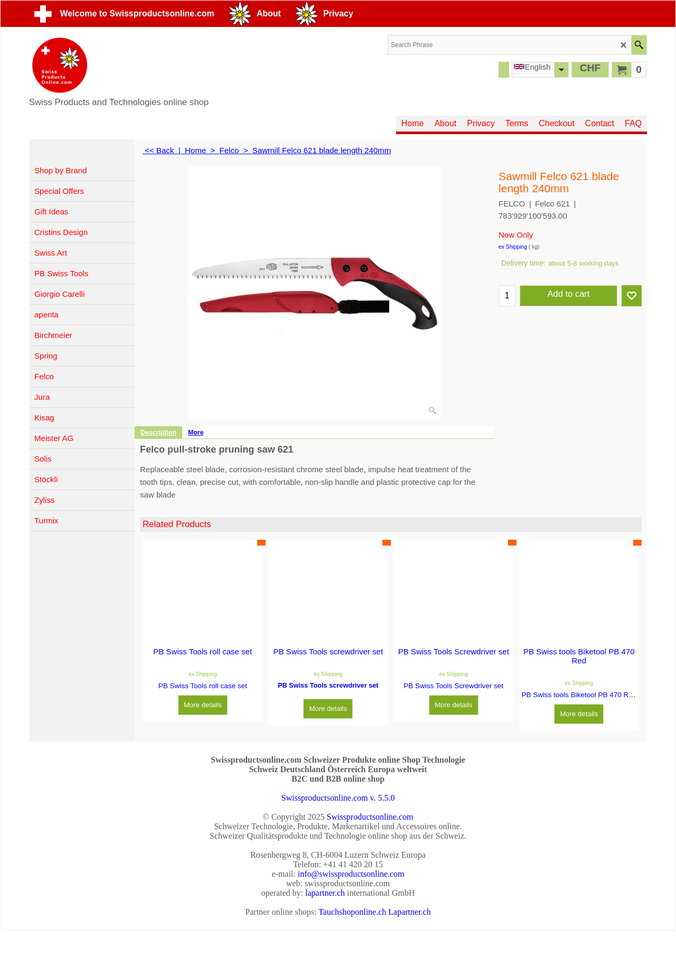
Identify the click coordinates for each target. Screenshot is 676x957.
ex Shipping (513, 247)
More (196, 432)
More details (203, 705)
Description (158, 432)
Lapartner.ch (409, 911)
